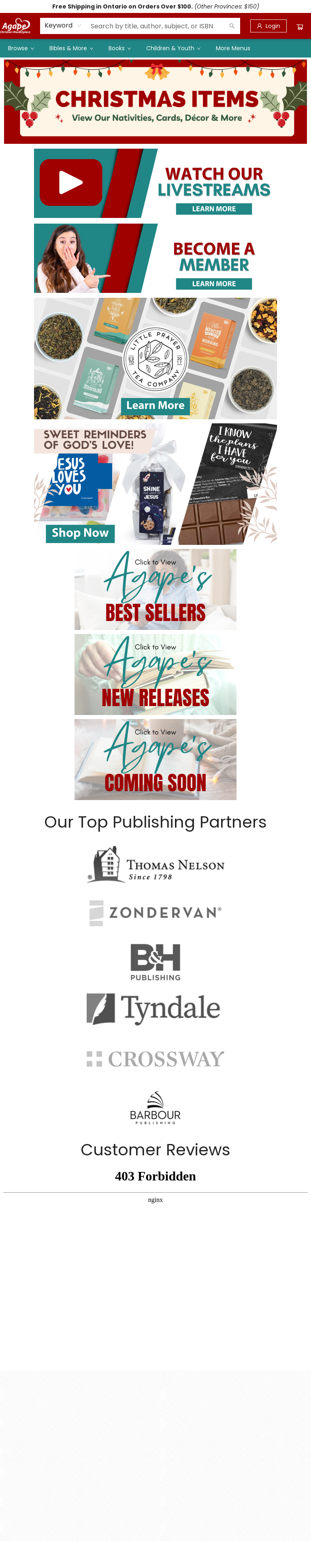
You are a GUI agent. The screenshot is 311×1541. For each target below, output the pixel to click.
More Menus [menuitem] (233, 48)
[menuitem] (20, 48)
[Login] (268, 25)
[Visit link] (155, 183)
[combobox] (63, 25)
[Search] (232, 26)
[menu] (155, 48)
